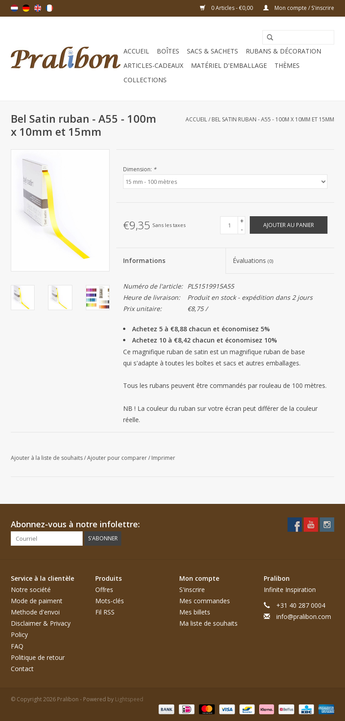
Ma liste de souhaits (208, 623)
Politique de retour (38, 657)
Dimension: (139, 169)
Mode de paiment (36, 600)
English (37, 8)
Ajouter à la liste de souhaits (47, 458)
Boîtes (168, 51)
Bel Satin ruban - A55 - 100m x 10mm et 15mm (273, 119)
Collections (145, 80)
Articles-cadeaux (153, 65)
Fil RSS (105, 612)
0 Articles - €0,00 (227, 8)
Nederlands (14, 8)
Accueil (136, 51)
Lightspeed (129, 699)
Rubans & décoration (283, 51)
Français (49, 8)
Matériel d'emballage (229, 65)
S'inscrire (192, 589)
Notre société (31, 589)
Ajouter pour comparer (117, 458)
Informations (144, 260)
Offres (104, 589)
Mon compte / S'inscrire (298, 8)
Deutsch (26, 8)
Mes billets (194, 612)
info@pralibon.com (303, 616)
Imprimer (163, 458)
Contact (22, 668)
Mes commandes (204, 600)
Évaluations (253, 260)
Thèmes (287, 65)
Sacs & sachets (212, 51)
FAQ (17, 646)
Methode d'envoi (35, 612)
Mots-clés (109, 600)
